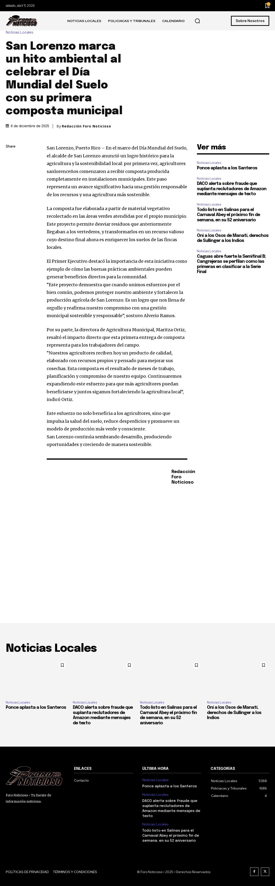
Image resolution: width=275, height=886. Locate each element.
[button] (197, 21)
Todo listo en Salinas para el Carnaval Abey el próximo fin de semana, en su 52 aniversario (228, 215)
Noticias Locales (21, 32)
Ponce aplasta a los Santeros (227, 168)
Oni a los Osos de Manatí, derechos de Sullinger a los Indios (234, 712)
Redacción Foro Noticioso (86, 126)
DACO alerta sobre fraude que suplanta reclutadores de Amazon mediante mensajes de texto (231, 189)
